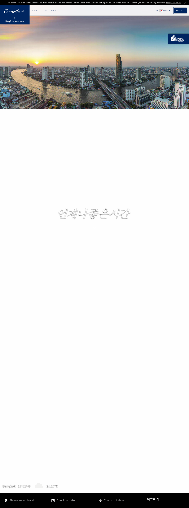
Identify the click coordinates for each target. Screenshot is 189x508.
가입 (156, 10)
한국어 (164, 10)
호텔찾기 (37, 10)
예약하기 (180, 10)
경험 (46, 10)
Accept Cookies (173, 2)
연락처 (53, 10)
